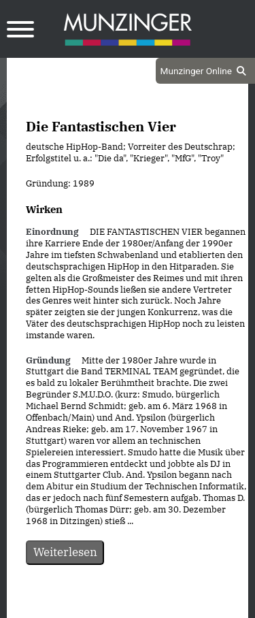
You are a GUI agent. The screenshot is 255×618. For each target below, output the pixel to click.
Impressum (164, 606)
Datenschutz (93, 606)
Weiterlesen (65, 551)
